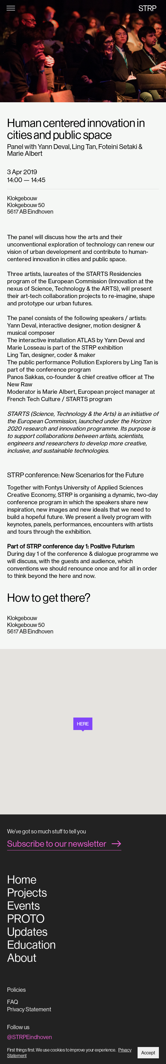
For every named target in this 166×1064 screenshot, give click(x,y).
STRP (147, 8)
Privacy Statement (29, 1009)
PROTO (26, 918)
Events (23, 905)
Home (21, 879)
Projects (27, 892)
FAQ (12, 1001)
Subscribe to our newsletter (56, 843)
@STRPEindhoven (29, 1036)
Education (31, 944)
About (21, 957)
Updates (27, 931)
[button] (82, 725)
